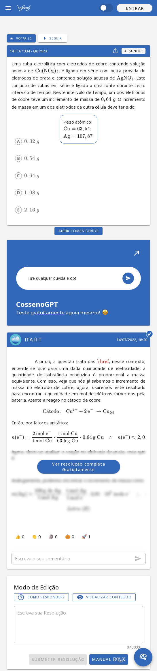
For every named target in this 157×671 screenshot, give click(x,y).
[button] (134, 8)
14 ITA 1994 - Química (28, 51)
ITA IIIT (33, 339)
